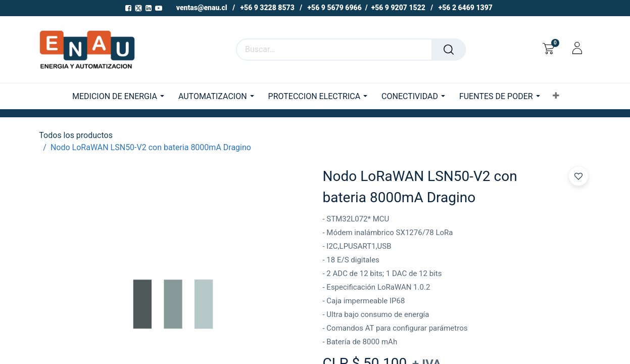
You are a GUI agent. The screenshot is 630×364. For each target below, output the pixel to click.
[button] (556, 96)
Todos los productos (76, 135)
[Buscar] (448, 49)
